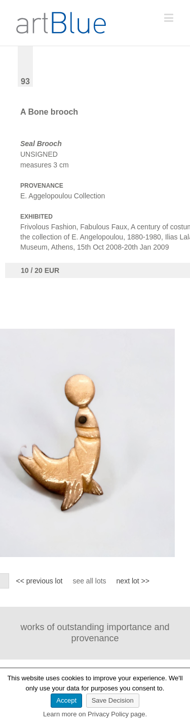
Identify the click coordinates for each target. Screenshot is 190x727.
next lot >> (133, 581)
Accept (66, 700)
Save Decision (113, 700)
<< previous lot (39, 581)
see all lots (89, 581)
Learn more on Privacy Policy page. (95, 714)
